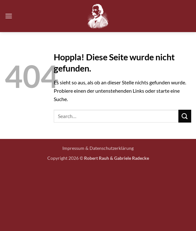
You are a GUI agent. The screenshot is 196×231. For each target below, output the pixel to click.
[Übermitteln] (184, 116)
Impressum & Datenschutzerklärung (98, 148)
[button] (8, 16)
